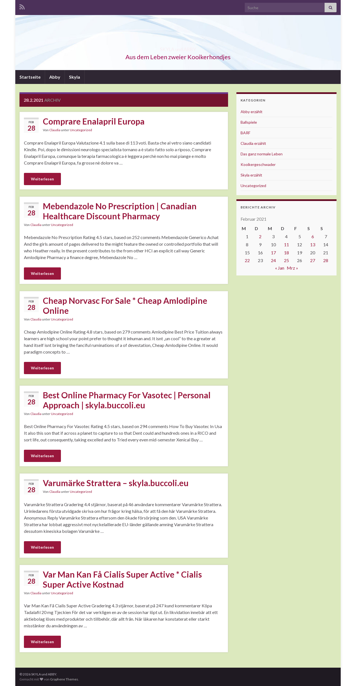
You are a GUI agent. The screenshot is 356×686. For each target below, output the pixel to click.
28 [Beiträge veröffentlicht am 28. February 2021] (325, 260)
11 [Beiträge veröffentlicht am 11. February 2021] (286, 244)
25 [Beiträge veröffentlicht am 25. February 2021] (286, 260)
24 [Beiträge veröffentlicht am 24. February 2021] (273, 260)
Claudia (54, 130)
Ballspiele (249, 122)
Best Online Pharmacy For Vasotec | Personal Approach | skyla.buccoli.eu (127, 400)
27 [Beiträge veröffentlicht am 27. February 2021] (312, 260)
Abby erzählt (252, 111)
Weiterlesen (42, 179)
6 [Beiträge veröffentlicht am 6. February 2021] (313, 236)
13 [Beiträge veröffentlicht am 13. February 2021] (312, 244)
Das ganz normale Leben (262, 153)
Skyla (74, 76)
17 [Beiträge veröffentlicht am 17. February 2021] (273, 252)
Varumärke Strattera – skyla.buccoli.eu (116, 483)
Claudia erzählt (253, 143)
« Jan (279, 267)
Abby (54, 76)
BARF (245, 132)
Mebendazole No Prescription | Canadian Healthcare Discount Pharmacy (120, 211)
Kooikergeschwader (258, 164)
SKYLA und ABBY (178, 47)
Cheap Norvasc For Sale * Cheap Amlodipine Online (125, 305)
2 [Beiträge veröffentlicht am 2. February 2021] (260, 236)
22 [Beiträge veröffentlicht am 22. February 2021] (247, 260)
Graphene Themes (64, 679)
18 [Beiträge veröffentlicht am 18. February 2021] (286, 252)
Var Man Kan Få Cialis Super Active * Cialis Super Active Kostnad (122, 579)
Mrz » (292, 267)
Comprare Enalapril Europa (94, 121)
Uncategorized (81, 130)
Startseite (30, 76)
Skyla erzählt (251, 175)
